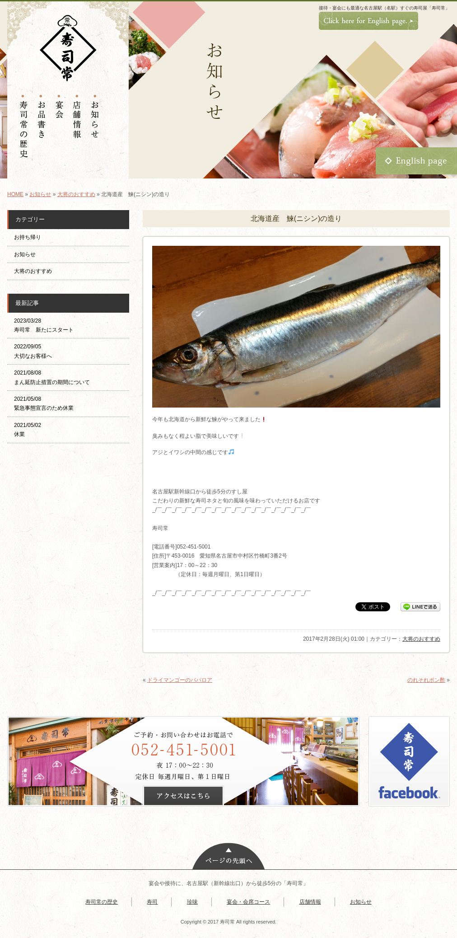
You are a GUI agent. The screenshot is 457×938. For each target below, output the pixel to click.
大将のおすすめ (76, 194)
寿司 (152, 902)
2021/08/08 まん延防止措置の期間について (52, 377)
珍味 (192, 902)
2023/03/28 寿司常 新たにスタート (44, 325)
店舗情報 (310, 902)
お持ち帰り (30, 237)
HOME (15, 194)
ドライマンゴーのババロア (179, 680)
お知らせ (40, 194)
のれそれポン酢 (426, 680)
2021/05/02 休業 (27, 429)
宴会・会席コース (248, 902)
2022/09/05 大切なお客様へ (33, 351)
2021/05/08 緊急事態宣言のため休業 (44, 403)
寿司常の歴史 (101, 902)
